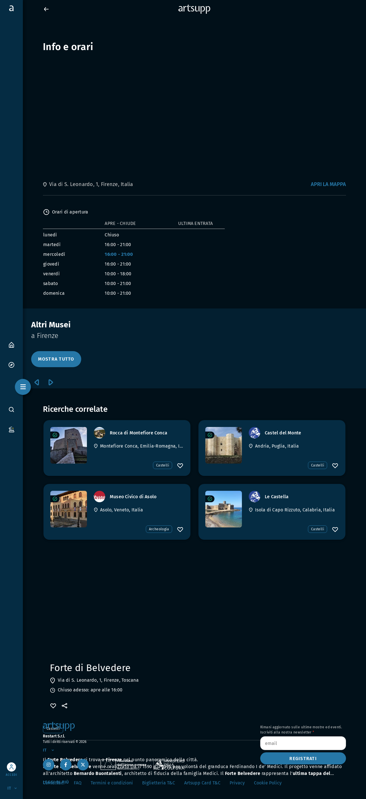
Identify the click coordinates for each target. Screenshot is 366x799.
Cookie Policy (268, 783)
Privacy (237, 783)
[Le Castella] (223, 509)
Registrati (303, 758)
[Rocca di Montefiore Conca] (68, 445)
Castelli (162, 465)
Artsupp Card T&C (202, 783)
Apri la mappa (328, 184)
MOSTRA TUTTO (56, 359)
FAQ (77, 783)
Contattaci (54, 783)
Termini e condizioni (112, 783)
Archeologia (159, 529)
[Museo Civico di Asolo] (68, 509)
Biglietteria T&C (158, 783)
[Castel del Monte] (223, 445)
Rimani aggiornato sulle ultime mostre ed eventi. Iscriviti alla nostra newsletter (301, 729)
